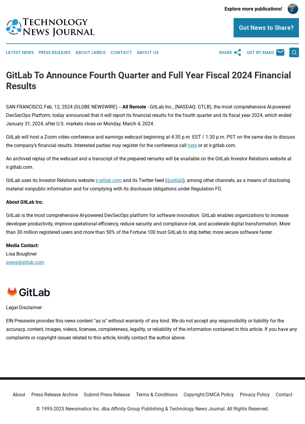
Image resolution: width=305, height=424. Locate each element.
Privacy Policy (255, 394)
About (19, 394)
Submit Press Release (107, 394)
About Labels (90, 52)
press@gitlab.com (25, 262)
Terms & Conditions (157, 394)
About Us (148, 52)
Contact (121, 52)
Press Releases (55, 52)
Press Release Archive (54, 394)
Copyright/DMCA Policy (209, 394)
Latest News (20, 52)
